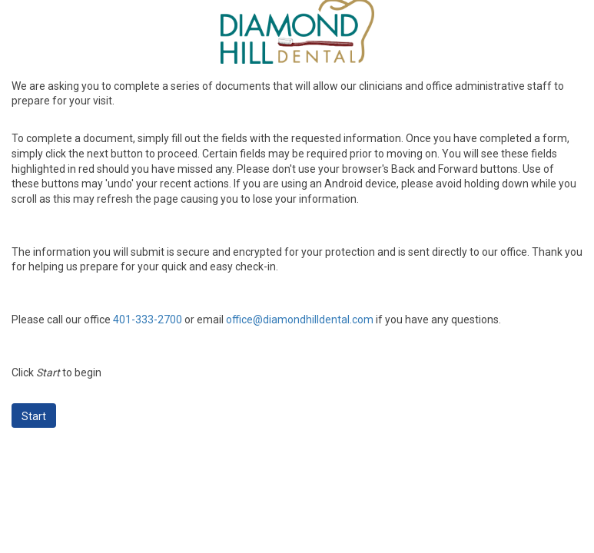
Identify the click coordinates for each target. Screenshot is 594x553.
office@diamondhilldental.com (299, 319)
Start (34, 416)
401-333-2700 (147, 319)
